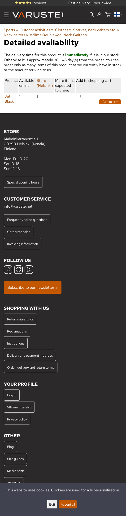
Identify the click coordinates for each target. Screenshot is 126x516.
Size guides (15, 458)
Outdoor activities (36, 29)
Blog (10, 446)
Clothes (63, 29)
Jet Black (9, 99)
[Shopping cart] (108, 15)
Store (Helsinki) (45, 83)
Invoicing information (22, 243)
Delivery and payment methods (30, 355)
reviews (30, 2)
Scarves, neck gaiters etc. (96, 29)
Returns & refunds (20, 319)
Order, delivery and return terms (30, 367)
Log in (11, 395)
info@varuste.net (18, 206)
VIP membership (19, 407)
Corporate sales (18, 231)
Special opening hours (23, 182)
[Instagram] (18, 270)
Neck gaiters (16, 34)
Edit (52, 504)
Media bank (15, 470)
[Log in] (99, 14)
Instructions (15, 343)
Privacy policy (17, 419)
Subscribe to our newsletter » (33, 287)
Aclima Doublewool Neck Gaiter (58, 34)
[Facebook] (8, 270)
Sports (11, 29)
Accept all (68, 504)
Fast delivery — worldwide (89, 2)
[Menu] (6, 15)
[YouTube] (29, 270)
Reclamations (17, 331)
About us (13, 483)
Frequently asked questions (27, 219)
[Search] (92, 15)
